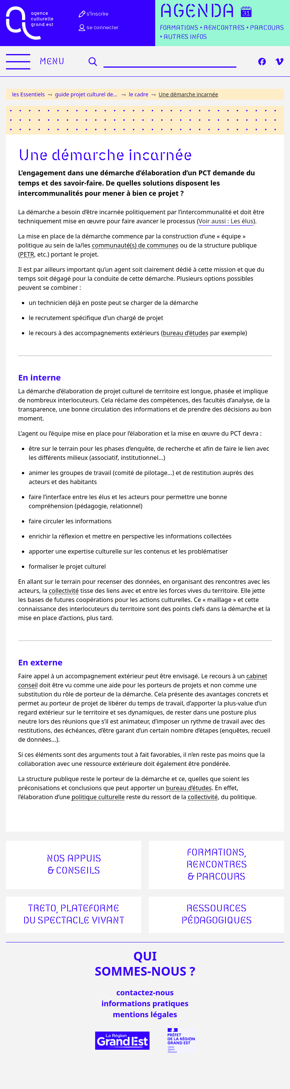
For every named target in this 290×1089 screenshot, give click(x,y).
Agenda (197, 12)
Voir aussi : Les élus (226, 221)
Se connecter (97, 27)
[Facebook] (262, 61)
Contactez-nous (145, 992)
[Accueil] (29, 23)
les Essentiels (28, 94)
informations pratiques (145, 1003)
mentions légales (145, 1014)
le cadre (138, 94)
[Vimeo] (279, 61)
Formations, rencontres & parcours (216, 865)
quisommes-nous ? (145, 963)
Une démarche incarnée (188, 94)
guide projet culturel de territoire (87, 94)
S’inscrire (92, 14)
